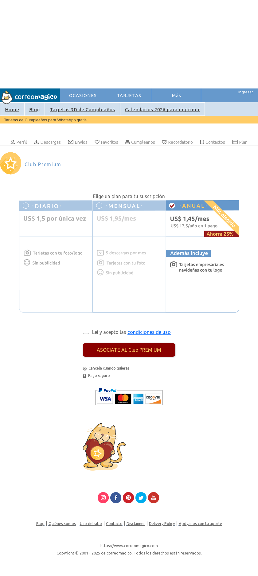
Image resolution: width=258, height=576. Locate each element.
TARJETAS (129, 95)
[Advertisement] (159, 43)
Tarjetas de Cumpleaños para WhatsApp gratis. (46, 120)
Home (12, 109)
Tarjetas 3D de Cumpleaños (82, 109)
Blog (34, 109)
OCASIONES (83, 95)
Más (176, 95)
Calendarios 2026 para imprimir (162, 109)
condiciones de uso (149, 332)
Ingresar (245, 92)
